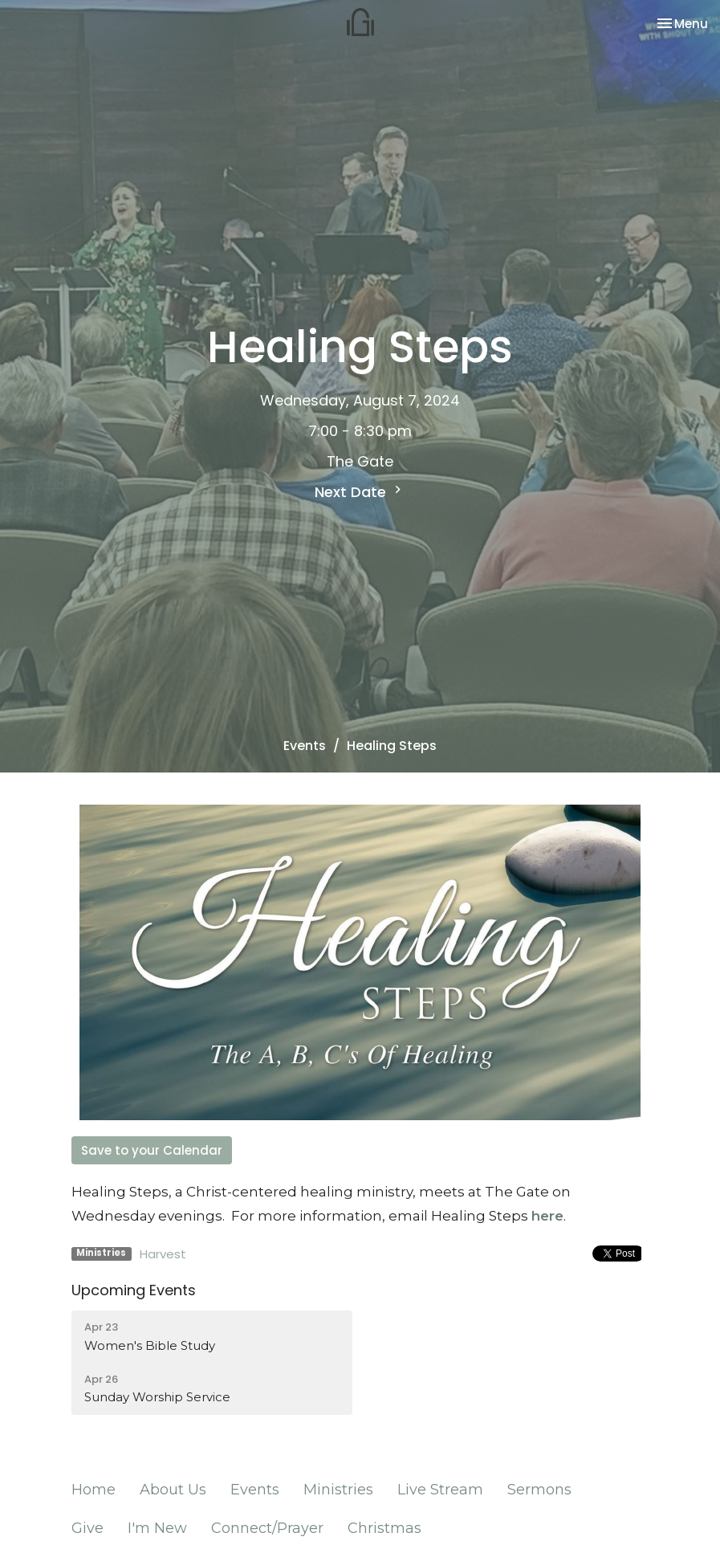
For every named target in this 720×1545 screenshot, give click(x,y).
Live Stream (440, 1489)
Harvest (163, 1253)
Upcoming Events (133, 1290)
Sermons (539, 1489)
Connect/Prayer (267, 1528)
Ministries (338, 1489)
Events (304, 745)
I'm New (157, 1528)
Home (93, 1489)
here (547, 1216)
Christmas (384, 1528)
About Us (173, 1489)
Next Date (360, 492)
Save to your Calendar (151, 1150)
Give (87, 1528)
